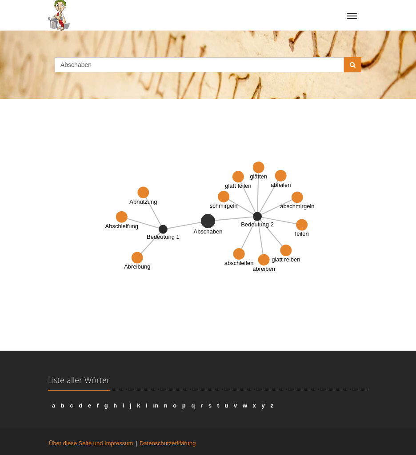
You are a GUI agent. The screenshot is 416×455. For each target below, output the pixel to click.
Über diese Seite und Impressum (91, 443)
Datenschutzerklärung (168, 443)
